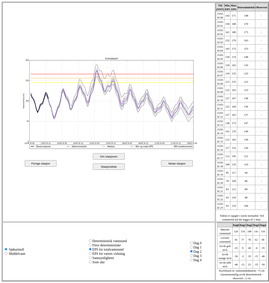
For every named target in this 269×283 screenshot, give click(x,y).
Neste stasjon (177, 163)
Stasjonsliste (109, 166)
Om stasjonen (108, 156)
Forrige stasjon (40, 163)
